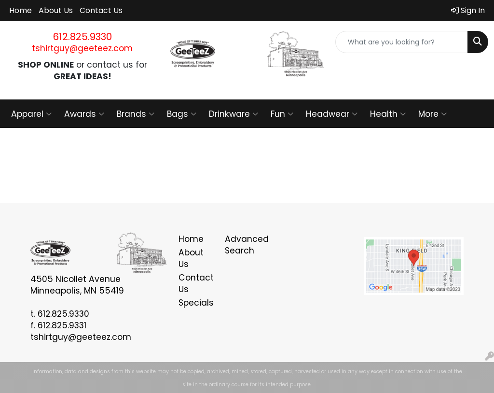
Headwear (331, 114)
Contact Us (101, 10)
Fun (282, 114)
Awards (84, 114)
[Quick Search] (401, 42)
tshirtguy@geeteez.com (82, 48)
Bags (181, 114)
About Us (56, 10)
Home (20, 10)
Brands (135, 114)
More (432, 114)
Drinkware (233, 114)
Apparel (31, 114)
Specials (195, 303)
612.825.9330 (82, 36)
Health (388, 114)
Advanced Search (242, 244)
